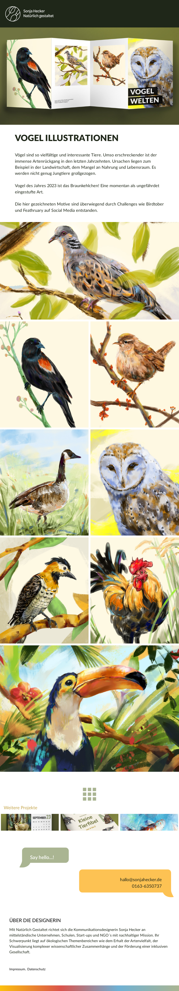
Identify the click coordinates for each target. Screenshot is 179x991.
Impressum (17, 969)
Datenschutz (36, 969)
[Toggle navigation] (172, 13)
